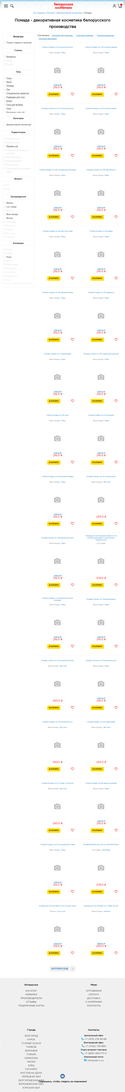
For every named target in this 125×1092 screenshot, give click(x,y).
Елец (31, 1066)
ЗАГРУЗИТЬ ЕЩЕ (59, 969)
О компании (93, 1002)
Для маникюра (13, 157)
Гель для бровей (14, 105)
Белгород (31, 1036)
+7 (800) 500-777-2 (94, 1053)
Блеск (9, 101)
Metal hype (10, 276)
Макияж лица (12, 142)
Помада (10, 86)
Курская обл (31, 1088)
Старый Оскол (31, 1043)
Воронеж (31, 1051)
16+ (6, 185)
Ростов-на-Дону (31, 1073)
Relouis (8, 203)
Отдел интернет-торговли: (94, 1050)
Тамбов (31, 1047)
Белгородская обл (31, 1080)
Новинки (31, 994)
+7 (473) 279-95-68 (93, 1039)
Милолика (10, 222)
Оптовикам (94, 991)
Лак (8, 89)
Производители (31, 998)
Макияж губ (12, 146)
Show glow (10, 268)
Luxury (8, 253)
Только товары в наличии (18, 43)
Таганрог (31, 1069)
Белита (8, 210)
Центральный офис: (93, 1035)
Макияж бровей (14, 161)
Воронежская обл (31, 1084)
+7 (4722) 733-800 (94, 1046)
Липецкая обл (31, 1077)
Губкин (31, 1054)
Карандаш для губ (15, 112)
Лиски (31, 1062)
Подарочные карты (31, 1006)
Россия (9, 64)
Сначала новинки (84, 35)
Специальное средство (17, 93)
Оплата (94, 994)
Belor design (11, 214)
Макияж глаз (12, 139)
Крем (9, 82)
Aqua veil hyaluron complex (18, 284)
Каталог (31, 991)
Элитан (9, 229)
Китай (9, 60)
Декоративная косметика (17, 125)
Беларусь (11, 57)
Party (8, 257)
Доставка (93, 998)
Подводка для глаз (15, 97)
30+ (7, 189)
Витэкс (8, 218)
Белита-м (9, 226)
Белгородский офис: (94, 1043)
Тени (8, 108)
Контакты (93, 1006)
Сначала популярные (62, 35)
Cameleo (9, 237)
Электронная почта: (94, 1057)
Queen (8, 261)
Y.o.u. (7, 280)
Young (8, 249)
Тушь (9, 78)
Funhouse (10, 272)
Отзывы (31, 1002)
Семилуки (31, 1058)
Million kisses (11, 265)
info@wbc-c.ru (94, 1060)
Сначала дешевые (48, 39)
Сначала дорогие (105, 35)
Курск (31, 1040)
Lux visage (10, 207)
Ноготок (9, 233)
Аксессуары (12, 165)
